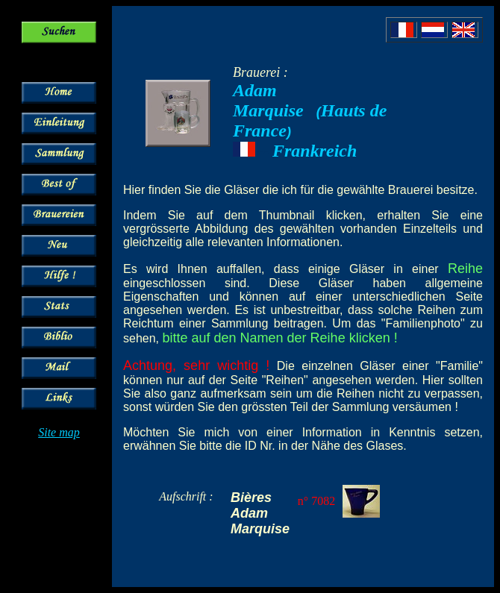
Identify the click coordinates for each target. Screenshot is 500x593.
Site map (59, 432)
